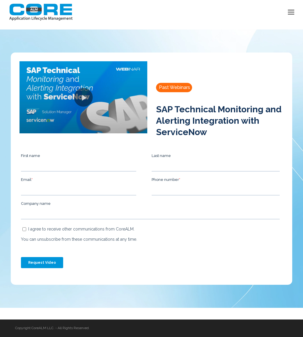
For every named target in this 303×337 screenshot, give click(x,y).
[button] (291, 12)
